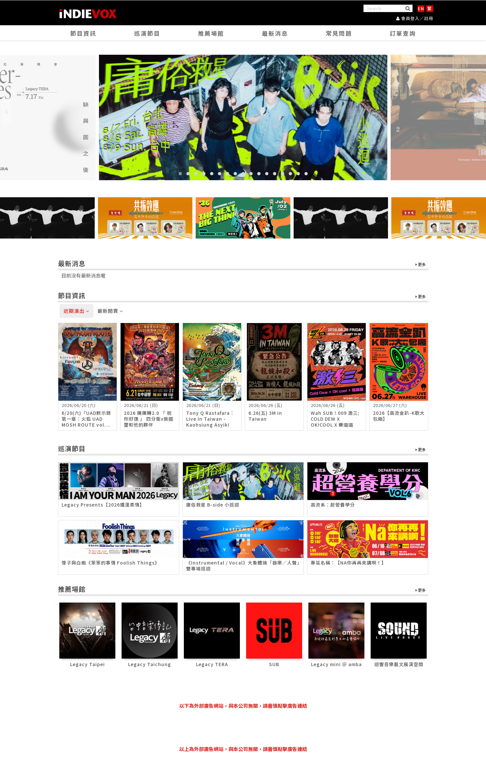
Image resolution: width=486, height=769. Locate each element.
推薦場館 (211, 33)
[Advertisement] (243, 727)
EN (421, 8)
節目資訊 (83, 33)
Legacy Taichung (149, 664)
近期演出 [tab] (76, 311)
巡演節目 (147, 33)
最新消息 (275, 33)
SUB (274, 664)
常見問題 (339, 33)
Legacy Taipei (87, 664)
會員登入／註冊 (414, 18)
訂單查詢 (403, 33)
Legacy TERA (212, 664)
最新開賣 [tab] (110, 311)
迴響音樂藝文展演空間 (398, 664)
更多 (421, 265)
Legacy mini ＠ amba (336, 664)
